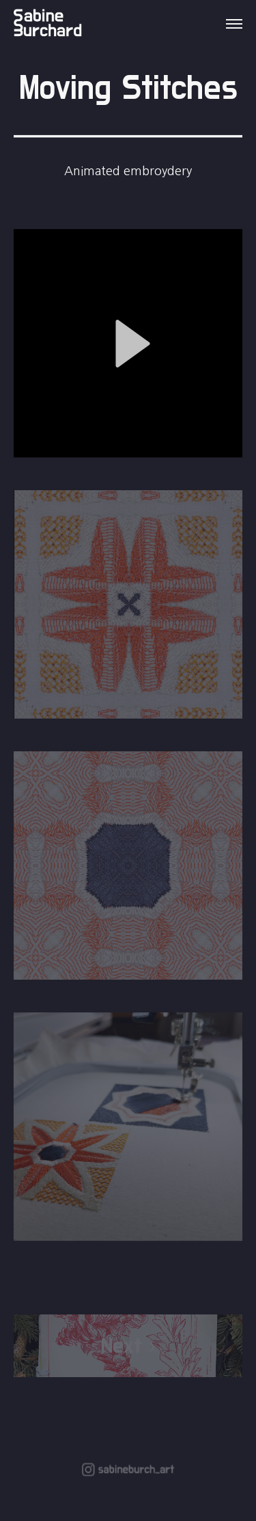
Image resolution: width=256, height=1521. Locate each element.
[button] (127, 343)
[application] (128, 343)
